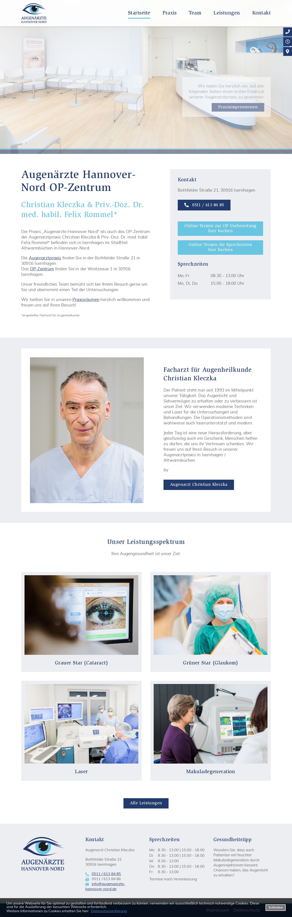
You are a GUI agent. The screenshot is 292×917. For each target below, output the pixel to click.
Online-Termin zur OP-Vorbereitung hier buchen (220, 228)
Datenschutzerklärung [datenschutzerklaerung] (109, 911)
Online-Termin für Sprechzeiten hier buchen (220, 247)
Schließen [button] (276, 907)
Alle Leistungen (146, 803)
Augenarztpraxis (45, 258)
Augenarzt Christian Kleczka (198, 485)
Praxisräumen (85, 300)
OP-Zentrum (42, 269)
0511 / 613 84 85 (204, 205)
